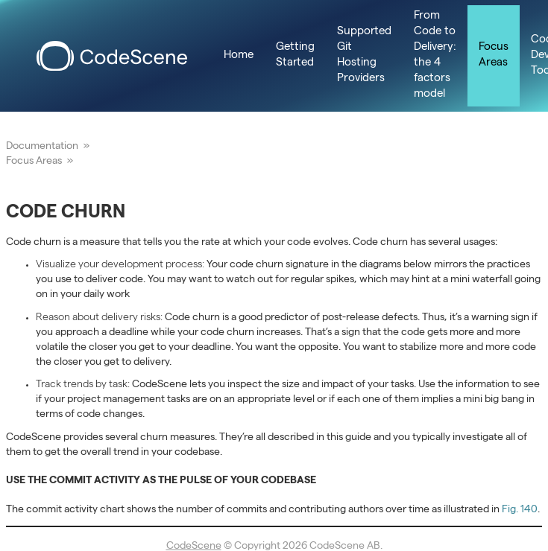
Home (238, 56)
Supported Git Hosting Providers (364, 55)
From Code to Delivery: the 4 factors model (435, 55)
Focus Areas (493, 55)
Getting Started (295, 55)
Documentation (42, 146)
